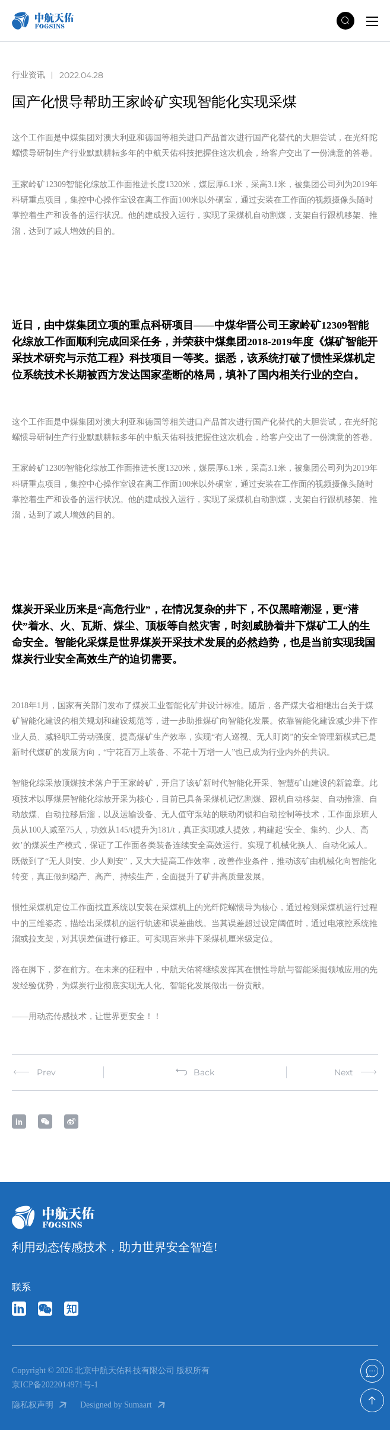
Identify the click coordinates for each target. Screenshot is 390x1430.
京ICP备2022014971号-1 (55, 1384)
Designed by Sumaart (123, 1405)
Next (356, 1072)
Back (195, 1072)
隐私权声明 (40, 1405)
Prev (34, 1072)
